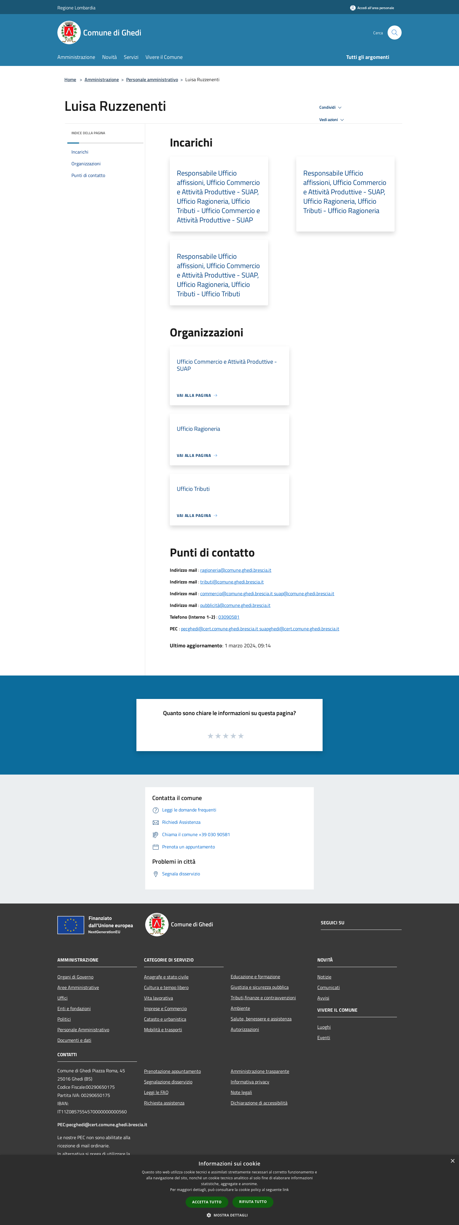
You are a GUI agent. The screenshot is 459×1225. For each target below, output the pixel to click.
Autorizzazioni (245, 1029)
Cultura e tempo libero (166, 987)
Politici (64, 1018)
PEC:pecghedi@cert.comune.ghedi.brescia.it (102, 1124)
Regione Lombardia (76, 7)
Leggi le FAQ (156, 1092)
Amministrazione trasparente (260, 1071)
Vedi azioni (332, 119)
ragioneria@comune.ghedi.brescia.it (235, 570)
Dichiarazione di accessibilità (259, 1102)
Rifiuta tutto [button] (253, 1201)
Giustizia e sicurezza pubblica (260, 987)
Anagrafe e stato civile (166, 976)
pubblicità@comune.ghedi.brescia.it (235, 605)
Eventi (323, 1037)
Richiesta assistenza (164, 1102)
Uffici (62, 997)
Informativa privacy (250, 1081)
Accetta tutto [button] (207, 1202)
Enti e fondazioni (74, 1008)
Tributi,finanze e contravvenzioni (263, 997)
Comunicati (328, 987)
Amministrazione (102, 79)
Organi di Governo (75, 976)
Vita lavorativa (158, 997)
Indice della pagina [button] (88, 133)
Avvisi (323, 997)
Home (70, 79)
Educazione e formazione (255, 976)
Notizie (324, 976)
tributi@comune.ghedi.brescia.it (232, 581)
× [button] (452, 1161)
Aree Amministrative (78, 987)
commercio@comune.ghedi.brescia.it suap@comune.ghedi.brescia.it (267, 593)
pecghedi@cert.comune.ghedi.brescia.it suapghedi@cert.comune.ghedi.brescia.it (260, 628)
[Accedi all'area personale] (372, 8)
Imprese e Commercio (165, 1008)
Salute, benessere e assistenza (261, 1018)
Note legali (241, 1092)
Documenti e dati (74, 1040)
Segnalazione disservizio (168, 1081)
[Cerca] (395, 32)
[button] (229, 1215)
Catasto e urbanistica (165, 1018)
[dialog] (229, 1190)
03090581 (228, 616)
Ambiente (240, 1008)
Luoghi (324, 1026)
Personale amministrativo (152, 79)
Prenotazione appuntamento (172, 1071)
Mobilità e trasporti (163, 1029)
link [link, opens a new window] (286, 1189)
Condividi (331, 107)
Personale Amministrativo (83, 1029)
